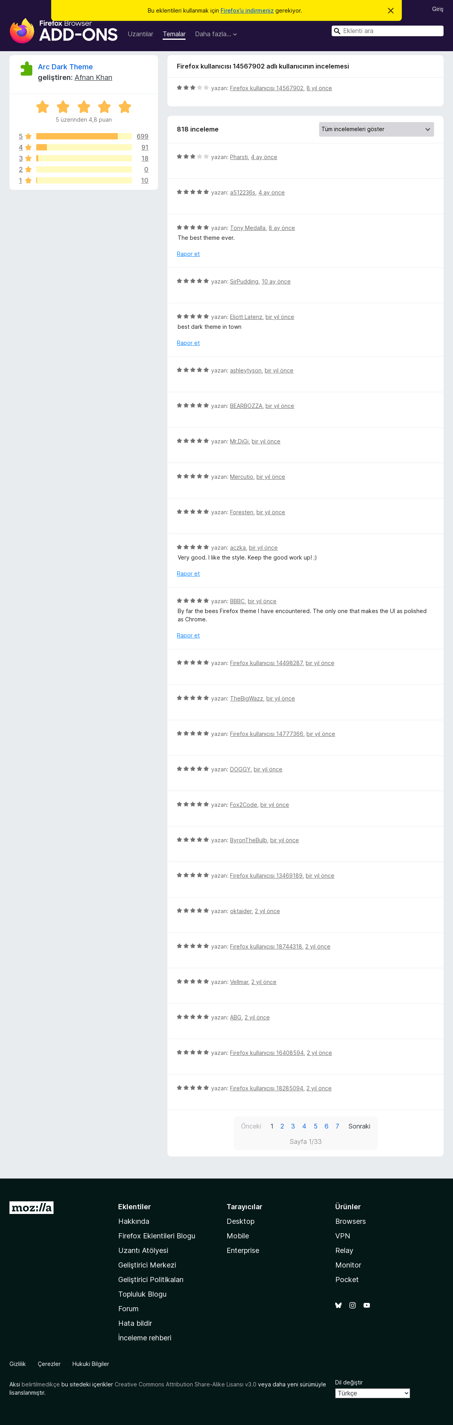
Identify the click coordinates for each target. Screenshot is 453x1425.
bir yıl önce (279, 316)
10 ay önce (276, 281)
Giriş (438, 9)
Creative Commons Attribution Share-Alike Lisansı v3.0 (185, 1384)
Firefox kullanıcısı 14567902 (266, 88)
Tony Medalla (247, 227)
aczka (238, 547)
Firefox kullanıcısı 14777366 (266, 733)
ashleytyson (246, 370)
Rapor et (188, 253)
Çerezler (49, 1363)
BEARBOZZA (246, 405)
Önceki (251, 1126)
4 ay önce (264, 157)
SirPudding (244, 281)
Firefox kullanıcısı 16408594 (267, 1052)
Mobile (237, 1236)
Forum (128, 1309)
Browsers (350, 1221)
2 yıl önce (267, 911)
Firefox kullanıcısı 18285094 (266, 1088)
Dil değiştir (349, 1382)
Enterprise (242, 1250)
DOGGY (240, 769)
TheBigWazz (246, 698)
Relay (344, 1250)
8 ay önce (282, 227)
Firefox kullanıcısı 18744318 (266, 946)
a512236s (242, 192)
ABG (235, 1017)
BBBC (237, 601)
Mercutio (241, 476)
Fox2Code (243, 804)
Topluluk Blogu (142, 1294)
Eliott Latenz (246, 316)
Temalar (174, 34)
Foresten (241, 512)
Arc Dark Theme (65, 67)
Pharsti (239, 157)
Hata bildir (135, 1323)
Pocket (347, 1279)
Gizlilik (17, 1363)
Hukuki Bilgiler (90, 1363)
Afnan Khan (93, 77)
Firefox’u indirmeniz (247, 10)
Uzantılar (140, 34)
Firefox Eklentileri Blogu (156, 1236)
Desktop (240, 1221)
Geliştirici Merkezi (147, 1265)
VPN (342, 1236)
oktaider (241, 911)
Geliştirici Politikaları (151, 1279)
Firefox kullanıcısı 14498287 (266, 663)
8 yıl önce (319, 88)
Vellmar (239, 981)
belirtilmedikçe (41, 1384)
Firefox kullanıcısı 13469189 (266, 875)
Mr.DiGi (239, 441)
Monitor (348, 1265)
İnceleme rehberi (144, 1338)
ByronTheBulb (248, 840)
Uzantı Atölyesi (143, 1250)
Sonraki (359, 1126)
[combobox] (388, 31)
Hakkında (133, 1221)
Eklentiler (134, 1207)
